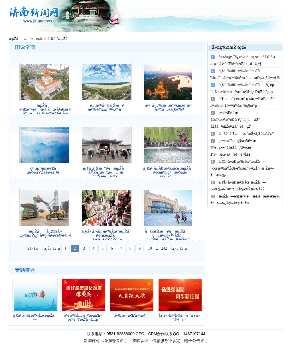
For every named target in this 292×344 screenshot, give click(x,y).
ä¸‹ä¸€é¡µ (179, 248)
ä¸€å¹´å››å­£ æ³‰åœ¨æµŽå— (35, 317)
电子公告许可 (196, 340)
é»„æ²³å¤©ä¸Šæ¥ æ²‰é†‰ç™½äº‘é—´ (107, 107)
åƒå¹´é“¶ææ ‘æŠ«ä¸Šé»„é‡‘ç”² (246, 134)
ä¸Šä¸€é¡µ (52, 248)
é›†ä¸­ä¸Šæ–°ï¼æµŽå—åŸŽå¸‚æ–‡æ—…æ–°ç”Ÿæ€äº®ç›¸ (107, 172)
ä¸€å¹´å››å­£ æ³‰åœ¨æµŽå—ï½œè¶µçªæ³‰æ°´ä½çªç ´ (168, 172)
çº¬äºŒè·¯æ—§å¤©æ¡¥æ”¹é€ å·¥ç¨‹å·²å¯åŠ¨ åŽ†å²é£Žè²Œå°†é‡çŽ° (234, 120)
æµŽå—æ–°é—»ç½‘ (26, 39)
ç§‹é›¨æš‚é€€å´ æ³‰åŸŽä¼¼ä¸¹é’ (45, 170)
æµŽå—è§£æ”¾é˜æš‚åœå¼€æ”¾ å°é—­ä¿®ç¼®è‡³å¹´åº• (45, 109)
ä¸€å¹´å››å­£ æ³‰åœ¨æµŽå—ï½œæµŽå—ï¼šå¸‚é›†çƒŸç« (107, 235)
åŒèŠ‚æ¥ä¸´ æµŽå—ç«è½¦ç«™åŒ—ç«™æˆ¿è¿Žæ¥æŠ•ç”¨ (168, 235)
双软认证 (140, 340)
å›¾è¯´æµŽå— (61, 39)
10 (150, 248)
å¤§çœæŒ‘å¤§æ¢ (131, 315)
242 (164, 248)
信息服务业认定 (166, 340)
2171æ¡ (34, 248)
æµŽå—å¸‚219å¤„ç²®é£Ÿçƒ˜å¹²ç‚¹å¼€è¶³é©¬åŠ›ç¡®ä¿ (45, 233)
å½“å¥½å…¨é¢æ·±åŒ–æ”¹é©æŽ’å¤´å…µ (83, 317)
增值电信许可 (115, 340)
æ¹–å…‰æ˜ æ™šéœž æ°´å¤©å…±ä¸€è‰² (168, 107)
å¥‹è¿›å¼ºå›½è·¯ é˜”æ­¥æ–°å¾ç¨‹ (179, 317)
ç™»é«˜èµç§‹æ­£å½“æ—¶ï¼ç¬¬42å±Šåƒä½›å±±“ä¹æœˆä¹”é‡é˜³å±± (234, 147)
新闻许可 (92, 340)
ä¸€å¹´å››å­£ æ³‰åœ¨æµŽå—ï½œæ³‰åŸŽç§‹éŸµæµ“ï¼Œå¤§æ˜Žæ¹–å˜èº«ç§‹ (242, 168)
